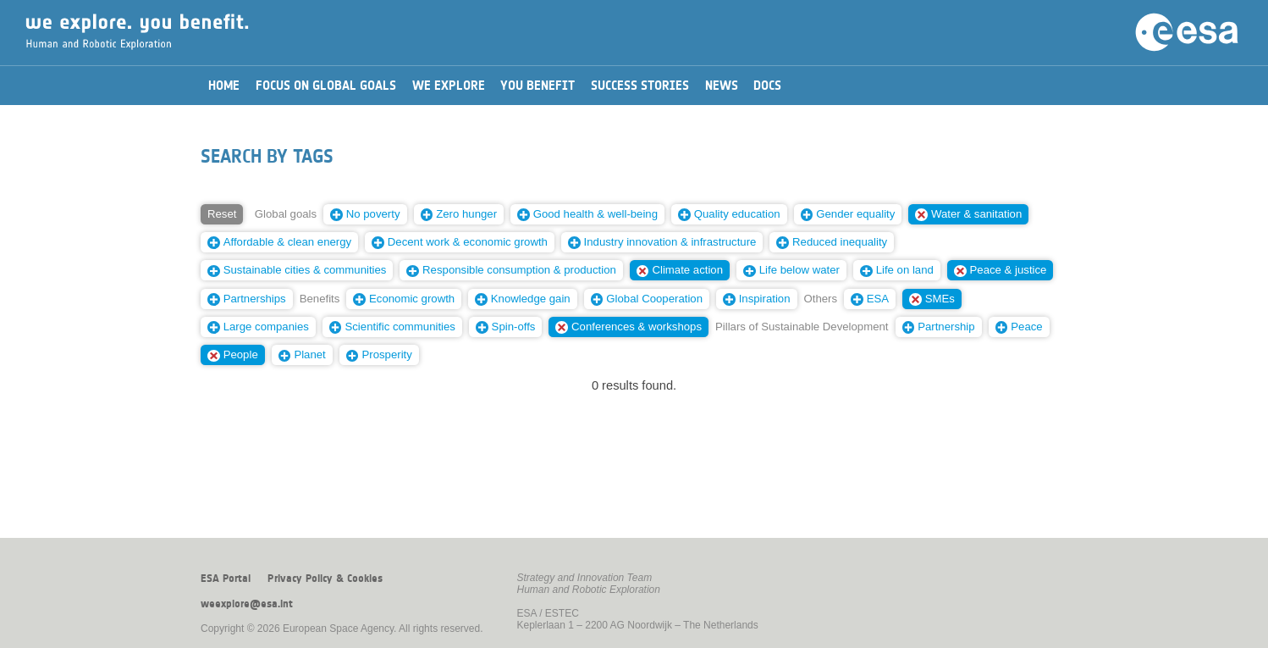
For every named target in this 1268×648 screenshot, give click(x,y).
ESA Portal (226, 578)
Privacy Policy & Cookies (325, 578)
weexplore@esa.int (247, 604)
